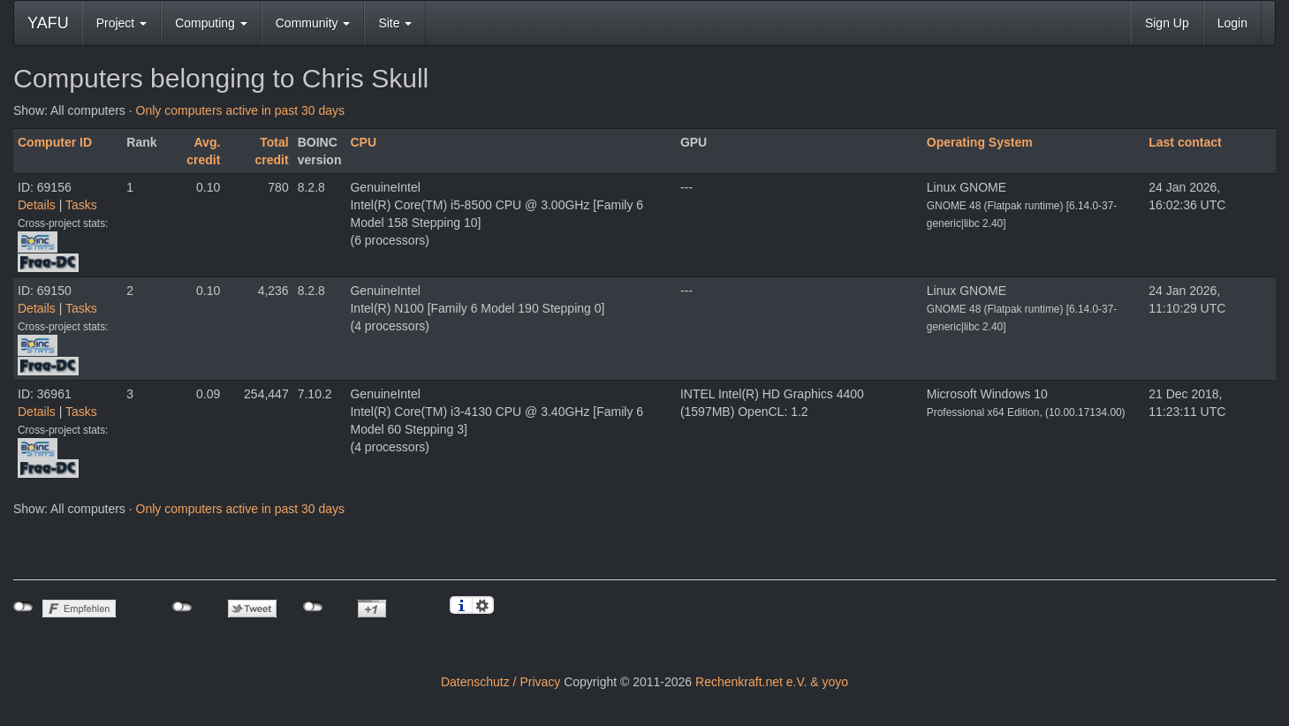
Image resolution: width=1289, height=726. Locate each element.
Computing (211, 23)
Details (37, 205)
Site (395, 23)
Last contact (1185, 142)
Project (121, 23)
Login (1232, 23)
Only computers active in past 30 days (240, 110)
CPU (363, 142)
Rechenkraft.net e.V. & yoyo (771, 682)
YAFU (48, 23)
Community (313, 23)
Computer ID (55, 142)
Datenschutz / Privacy (500, 682)
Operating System (980, 142)
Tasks (81, 205)
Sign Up (1167, 23)
